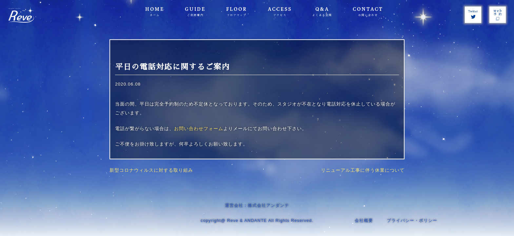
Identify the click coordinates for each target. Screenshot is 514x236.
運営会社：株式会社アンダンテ (257, 205)
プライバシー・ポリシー (412, 220)
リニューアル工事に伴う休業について (363, 170)
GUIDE (195, 12)
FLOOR (236, 12)
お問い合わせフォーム (198, 128)
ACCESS (280, 12)
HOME (154, 12)
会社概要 (364, 220)
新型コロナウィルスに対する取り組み (151, 170)
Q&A (322, 12)
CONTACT (368, 12)
